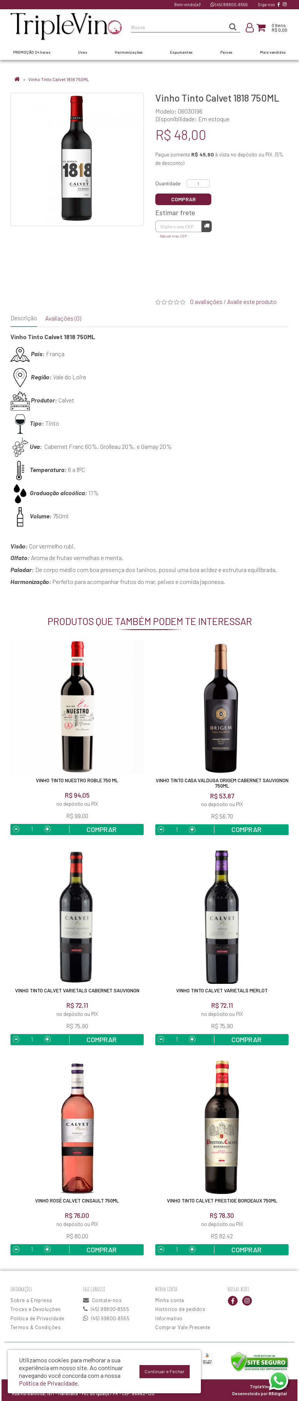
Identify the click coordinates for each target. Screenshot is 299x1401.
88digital (277, 1393)
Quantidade (167, 183)
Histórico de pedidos (180, 1309)
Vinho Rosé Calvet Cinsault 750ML (77, 1200)
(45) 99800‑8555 (229, 4)
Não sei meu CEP (173, 236)
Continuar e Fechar (164, 1371)
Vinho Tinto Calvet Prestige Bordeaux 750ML (222, 1200)
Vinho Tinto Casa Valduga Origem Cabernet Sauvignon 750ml (222, 783)
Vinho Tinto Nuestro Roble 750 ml (77, 780)
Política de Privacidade (37, 1318)
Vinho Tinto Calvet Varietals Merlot (222, 990)
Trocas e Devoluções (35, 1309)
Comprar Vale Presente (183, 1327)
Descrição (23, 317)
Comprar (183, 199)
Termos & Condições (35, 1327)
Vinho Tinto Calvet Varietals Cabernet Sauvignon (77, 990)
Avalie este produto (252, 301)
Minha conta (169, 1300)
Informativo (169, 1318)
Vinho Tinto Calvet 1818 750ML (58, 79)
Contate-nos (102, 1300)
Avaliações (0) (63, 318)
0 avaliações (206, 301)
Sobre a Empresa (31, 1300)
